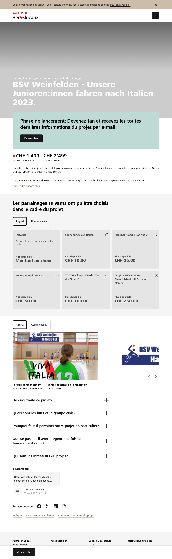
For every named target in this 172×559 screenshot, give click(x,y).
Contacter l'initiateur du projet (76, 515)
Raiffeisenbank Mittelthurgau (64, 78)
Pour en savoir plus (120, 4)
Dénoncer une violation (40, 515)
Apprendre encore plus (26, 186)
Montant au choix (33, 260)
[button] (155, 15)
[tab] (20, 221)
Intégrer (17, 515)
